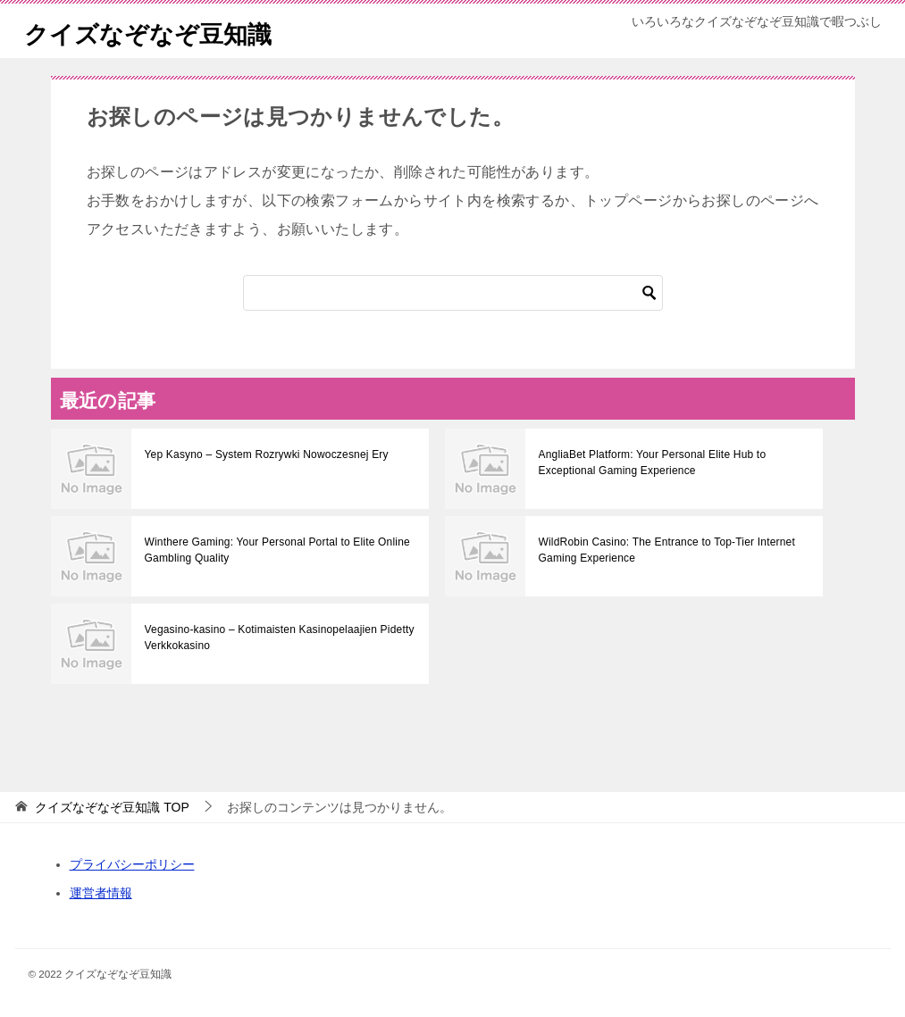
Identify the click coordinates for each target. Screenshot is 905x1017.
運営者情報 (101, 893)
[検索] (453, 293)
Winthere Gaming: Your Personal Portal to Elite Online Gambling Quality (273, 550)
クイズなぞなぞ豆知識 (161, 31)
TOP (112, 807)
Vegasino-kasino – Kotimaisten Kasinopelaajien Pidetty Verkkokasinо (275, 637)
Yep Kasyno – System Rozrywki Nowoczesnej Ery (263, 454)
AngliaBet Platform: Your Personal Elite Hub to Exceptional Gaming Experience (648, 462)
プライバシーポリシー (132, 864)
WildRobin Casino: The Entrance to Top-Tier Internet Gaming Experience (663, 550)
